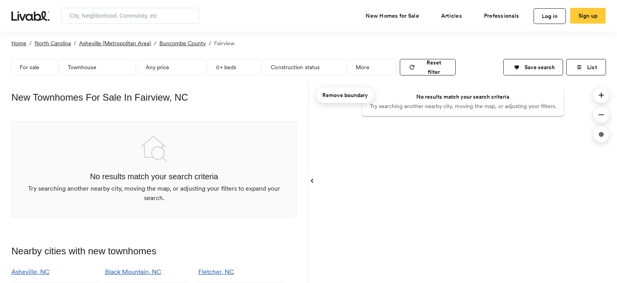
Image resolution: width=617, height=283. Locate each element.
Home (18, 43)
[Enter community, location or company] (130, 16)
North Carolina (53, 43)
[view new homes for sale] (395, 16)
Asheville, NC (30, 272)
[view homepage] (30, 15)
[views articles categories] (454, 16)
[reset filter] (427, 67)
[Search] (190, 16)
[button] (533, 67)
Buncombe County (182, 43)
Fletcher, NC (216, 272)
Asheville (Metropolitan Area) (115, 43)
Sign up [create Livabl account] (588, 16)
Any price (158, 67)
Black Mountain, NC (133, 272)
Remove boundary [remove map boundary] (345, 95)
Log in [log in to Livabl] (550, 16)
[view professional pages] (504, 16)
